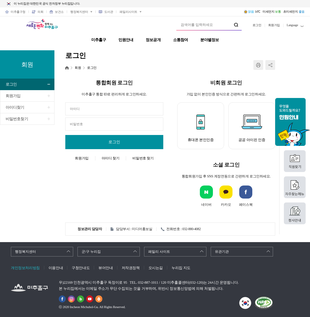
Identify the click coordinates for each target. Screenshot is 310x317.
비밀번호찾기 (17, 119)
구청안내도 (81, 268)
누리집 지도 (181, 268)
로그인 (257, 25)
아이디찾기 (15, 107)
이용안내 (56, 268)
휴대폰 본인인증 (201, 140)
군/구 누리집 (91, 251)
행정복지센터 (25, 251)
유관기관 (222, 251)
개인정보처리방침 (25, 268)
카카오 (226, 204)
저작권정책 (131, 268)
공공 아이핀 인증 (251, 140)
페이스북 (246, 204)
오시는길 (155, 268)
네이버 (206, 204)
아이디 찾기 (111, 158)
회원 (78, 67)
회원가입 (274, 25)
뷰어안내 (105, 268)
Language (292, 25)
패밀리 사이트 (159, 251)
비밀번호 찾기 (142, 158)
